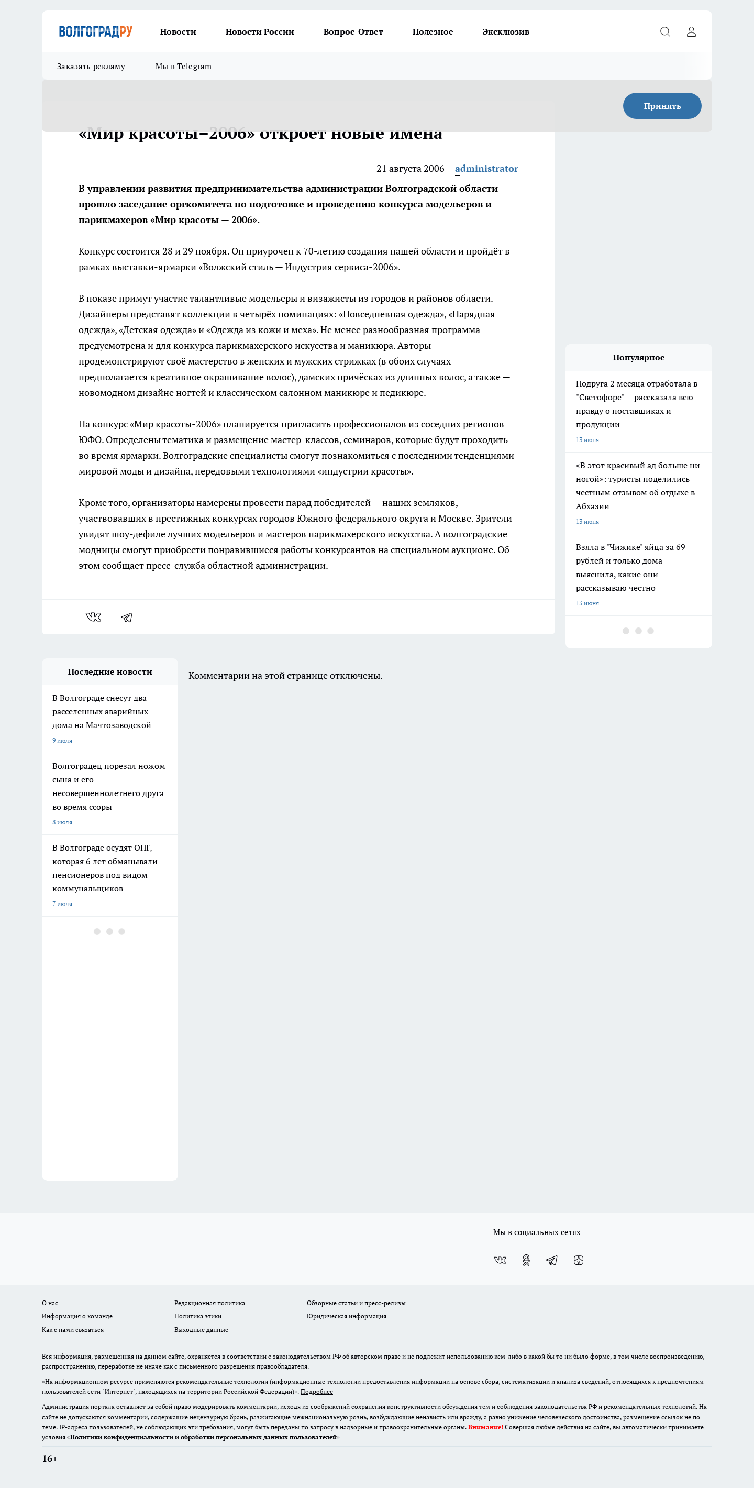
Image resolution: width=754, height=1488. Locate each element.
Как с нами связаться (73, 1329)
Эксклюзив (506, 31)
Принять (662, 106)
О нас (50, 1303)
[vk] (94, 617)
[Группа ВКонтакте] (500, 1260)
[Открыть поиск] (665, 31)
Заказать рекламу (91, 66)
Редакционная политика (209, 1303)
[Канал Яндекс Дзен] (579, 1260)
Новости (178, 31)
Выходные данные (201, 1329)
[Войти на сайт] (691, 31)
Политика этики (197, 1316)
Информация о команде (77, 1316)
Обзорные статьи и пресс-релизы (356, 1303)
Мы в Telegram (184, 66)
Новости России (260, 31)
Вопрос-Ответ (353, 31)
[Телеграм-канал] (552, 1260)
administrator (486, 168)
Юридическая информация (346, 1316)
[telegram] (130, 617)
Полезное (433, 31)
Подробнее (317, 1391)
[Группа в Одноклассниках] (526, 1260)
